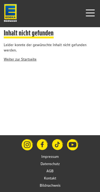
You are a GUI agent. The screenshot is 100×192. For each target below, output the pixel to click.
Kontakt (50, 178)
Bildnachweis (50, 185)
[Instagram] (27, 144)
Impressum (50, 156)
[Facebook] (42, 144)
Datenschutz (50, 163)
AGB (50, 171)
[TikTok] (57, 144)
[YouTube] (72, 144)
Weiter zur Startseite (20, 59)
